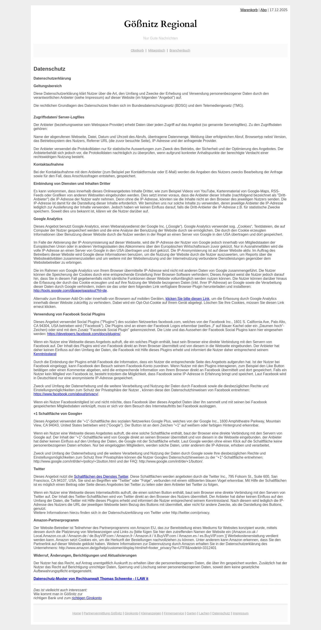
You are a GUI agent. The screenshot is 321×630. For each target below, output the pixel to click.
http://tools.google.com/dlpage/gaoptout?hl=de (70, 290)
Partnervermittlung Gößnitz (103, 613)
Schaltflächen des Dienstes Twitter (101, 476)
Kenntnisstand (44, 354)
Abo (263, 10)
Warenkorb (249, 10)
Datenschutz (221, 613)
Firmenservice (174, 613)
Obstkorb (137, 50)
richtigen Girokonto (87, 598)
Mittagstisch (156, 50)
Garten (191, 613)
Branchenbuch (180, 50)
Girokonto (131, 613)
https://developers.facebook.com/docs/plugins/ (83, 334)
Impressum (241, 613)
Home (76, 613)
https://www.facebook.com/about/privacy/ (65, 394)
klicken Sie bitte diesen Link (188, 299)
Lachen (204, 613)
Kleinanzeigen (151, 613)
